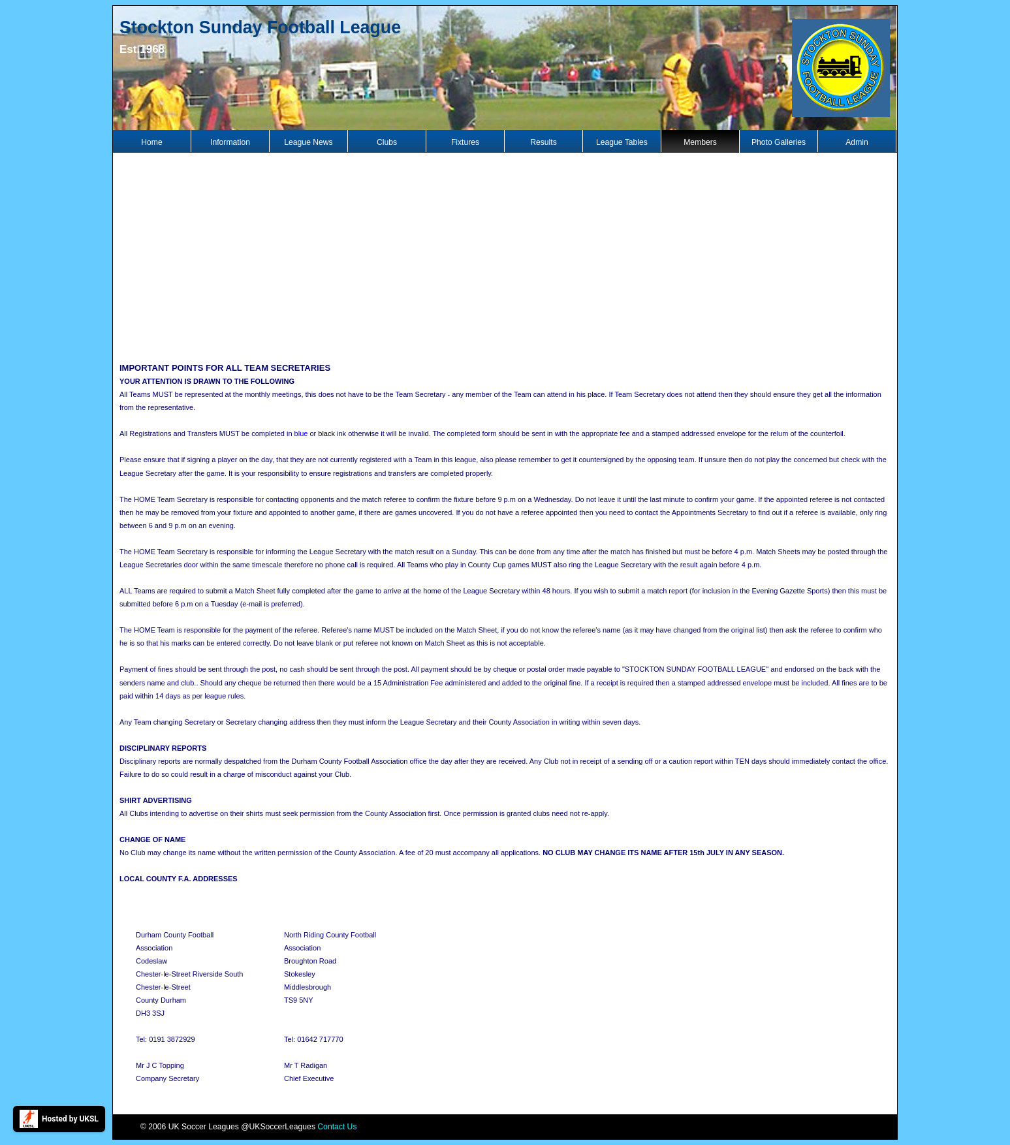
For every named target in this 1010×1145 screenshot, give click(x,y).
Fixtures (465, 142)
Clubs (387, 142)
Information (230, 142)
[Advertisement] (505, 256)
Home (151, 142)
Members (700, 142)
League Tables (622, 142)
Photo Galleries (778, 142)
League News (308, 142)
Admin (856, 142)
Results (543, 142)
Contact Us (336, 1126)
